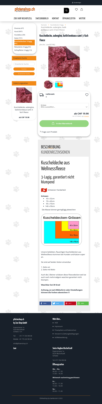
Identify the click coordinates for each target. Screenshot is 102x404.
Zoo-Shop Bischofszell (23, 18)
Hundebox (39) (19, 35)
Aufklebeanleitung (61, 337)
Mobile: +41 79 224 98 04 (22, 339)
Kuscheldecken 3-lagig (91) (23, 42)
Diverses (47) (19, 28)
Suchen (24, 69)
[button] (45, 303)
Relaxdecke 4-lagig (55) (22, 47)
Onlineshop (44, 398)
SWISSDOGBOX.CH (42, 18)
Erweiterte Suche (24, 74)
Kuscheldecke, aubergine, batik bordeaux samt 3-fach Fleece (24, 110)
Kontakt (55, 18)
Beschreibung (50, 146)
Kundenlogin (76, 2)
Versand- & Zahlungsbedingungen (67, 334)
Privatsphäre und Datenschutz (65, 330)
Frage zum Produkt (49, 132)
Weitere (82, 18)
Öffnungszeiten (69, 18)
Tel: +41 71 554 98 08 (22, 336)
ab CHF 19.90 (24, 117)
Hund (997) (18, 31)
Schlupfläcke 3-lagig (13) (23, 50)
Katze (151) (18, 38)
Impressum (59, 326)
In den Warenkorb (61, 123)
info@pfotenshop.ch (20, 343)
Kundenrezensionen (55, 151)
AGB (56, 323)
